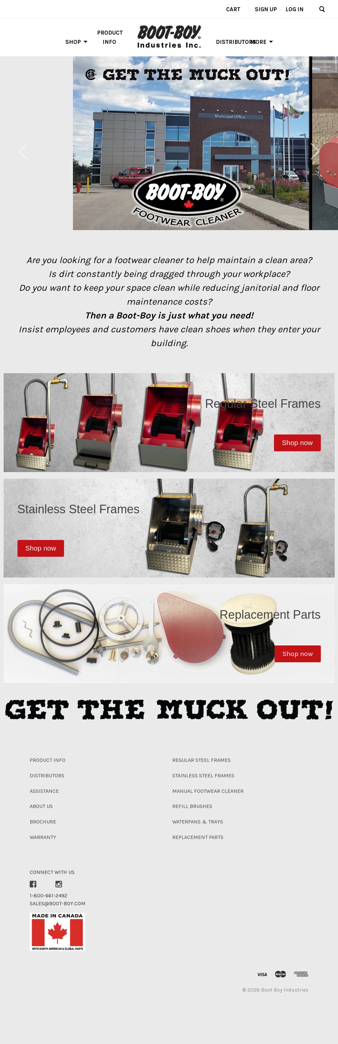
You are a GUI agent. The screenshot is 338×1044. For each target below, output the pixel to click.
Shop (73, 42)
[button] (297, 442)
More (258, 42)
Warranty (43, 837)
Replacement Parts (197, 837)
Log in (295, 9)
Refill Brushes (192, 806)
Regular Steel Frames (201, 760)
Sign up (266, 9)
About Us (41, 806)
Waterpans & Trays (197, 822)
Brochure (43, 822)
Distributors (236, 42)
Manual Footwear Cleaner (208, 791)
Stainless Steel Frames (203, 775)
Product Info (47, 760)
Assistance (44, 791)
